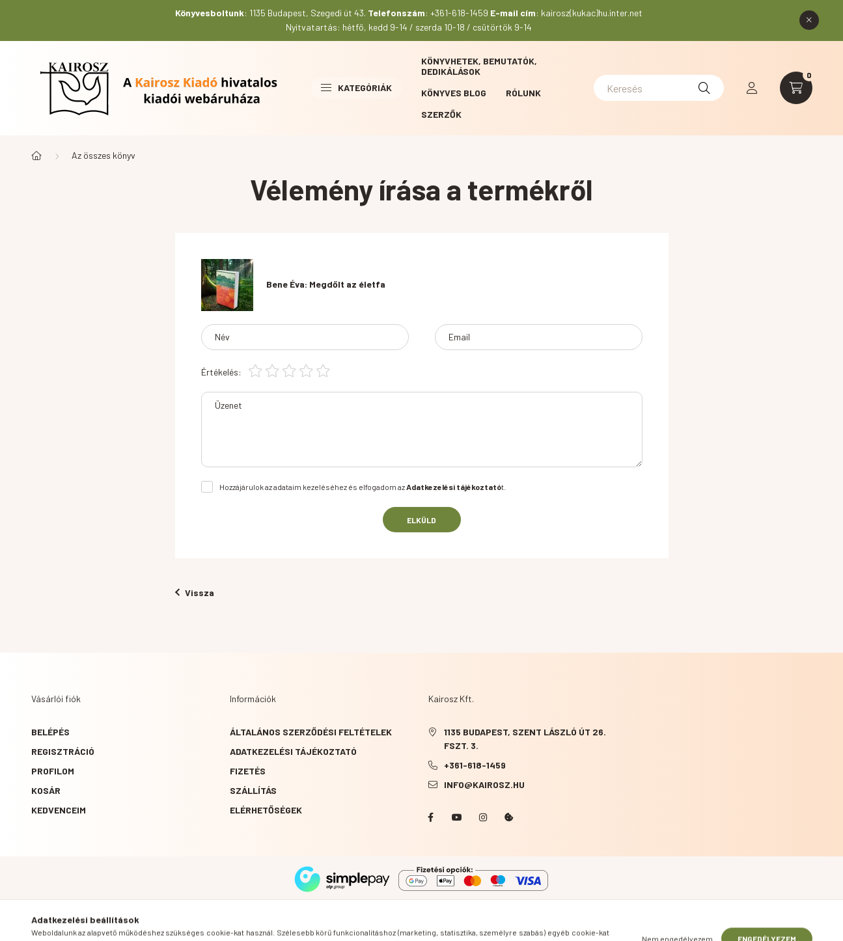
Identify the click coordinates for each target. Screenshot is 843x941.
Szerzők (441, 114)
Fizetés (248, 770)
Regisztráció (62, 751)
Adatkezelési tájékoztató (293, 751)
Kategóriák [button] (356, 87)
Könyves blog (453, 92)
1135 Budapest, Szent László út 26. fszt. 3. (525, 738)
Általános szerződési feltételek (311, 731)
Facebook (431, 817)
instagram (483, 817)
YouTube (457, 817)
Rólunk (523, 92)
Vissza (194, 592)
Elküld (421, 520)
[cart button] (796, 88)
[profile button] (752, 88)
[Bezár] (809, 20)
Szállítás (253, 790)
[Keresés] (659, 88)
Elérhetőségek (266, 809)
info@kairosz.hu (484, 784)
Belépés (50, 731)
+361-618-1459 (475, 765)
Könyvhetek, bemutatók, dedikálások (479, 66)
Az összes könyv (103, 155)
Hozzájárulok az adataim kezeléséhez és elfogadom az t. (362, 486)
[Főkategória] (36, 155)
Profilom (52, 770)
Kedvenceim (58, 809)
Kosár (46, 790)
